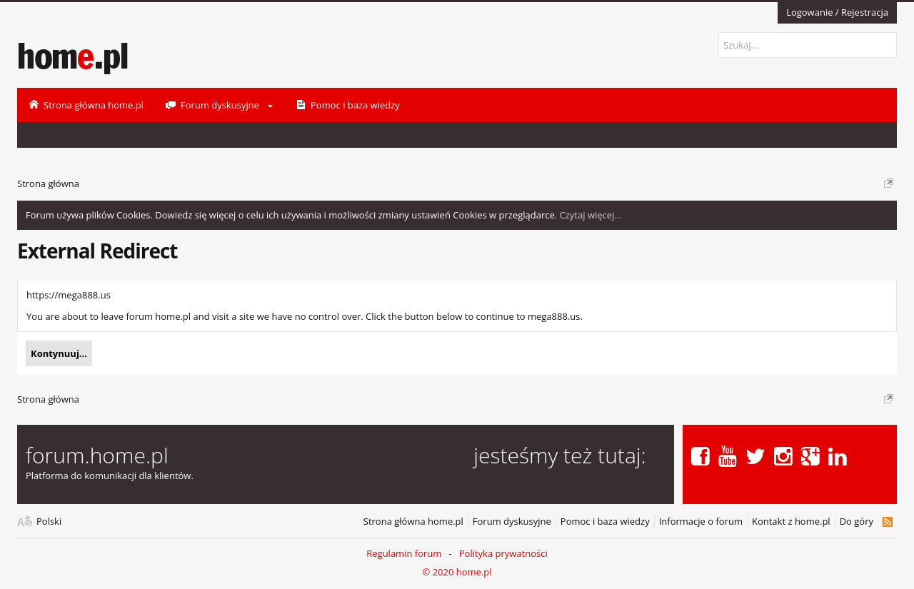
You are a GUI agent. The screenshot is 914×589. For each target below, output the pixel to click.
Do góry (856, 521)
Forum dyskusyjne (512, 521)
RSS (887, 522)
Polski (48, 521)
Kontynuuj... (59, 353)
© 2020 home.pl (456, 571)
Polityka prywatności (503, 553)
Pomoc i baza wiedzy (605, 521)
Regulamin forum (403, 553)
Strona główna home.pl (413, 521)
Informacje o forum (701, 521)
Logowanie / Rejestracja (837, 12)
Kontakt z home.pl (791, 521)
